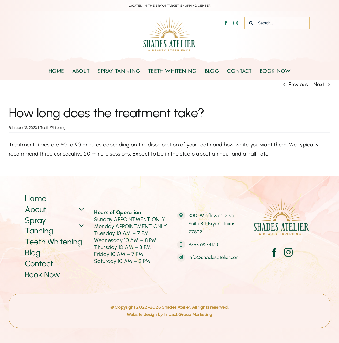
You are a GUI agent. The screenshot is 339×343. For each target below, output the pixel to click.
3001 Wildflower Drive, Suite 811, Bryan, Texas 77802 (212, 224)
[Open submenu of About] (80, 209)
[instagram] (235, 23)
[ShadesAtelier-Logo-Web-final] (169, 19)
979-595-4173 (203, 244)
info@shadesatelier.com (214, 257)
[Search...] (277, 23)
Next (319, 84)
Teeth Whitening (53, 128)
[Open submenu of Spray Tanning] (80, 225)
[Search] (250, 23)
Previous (298, 84)
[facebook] (226, 23)
